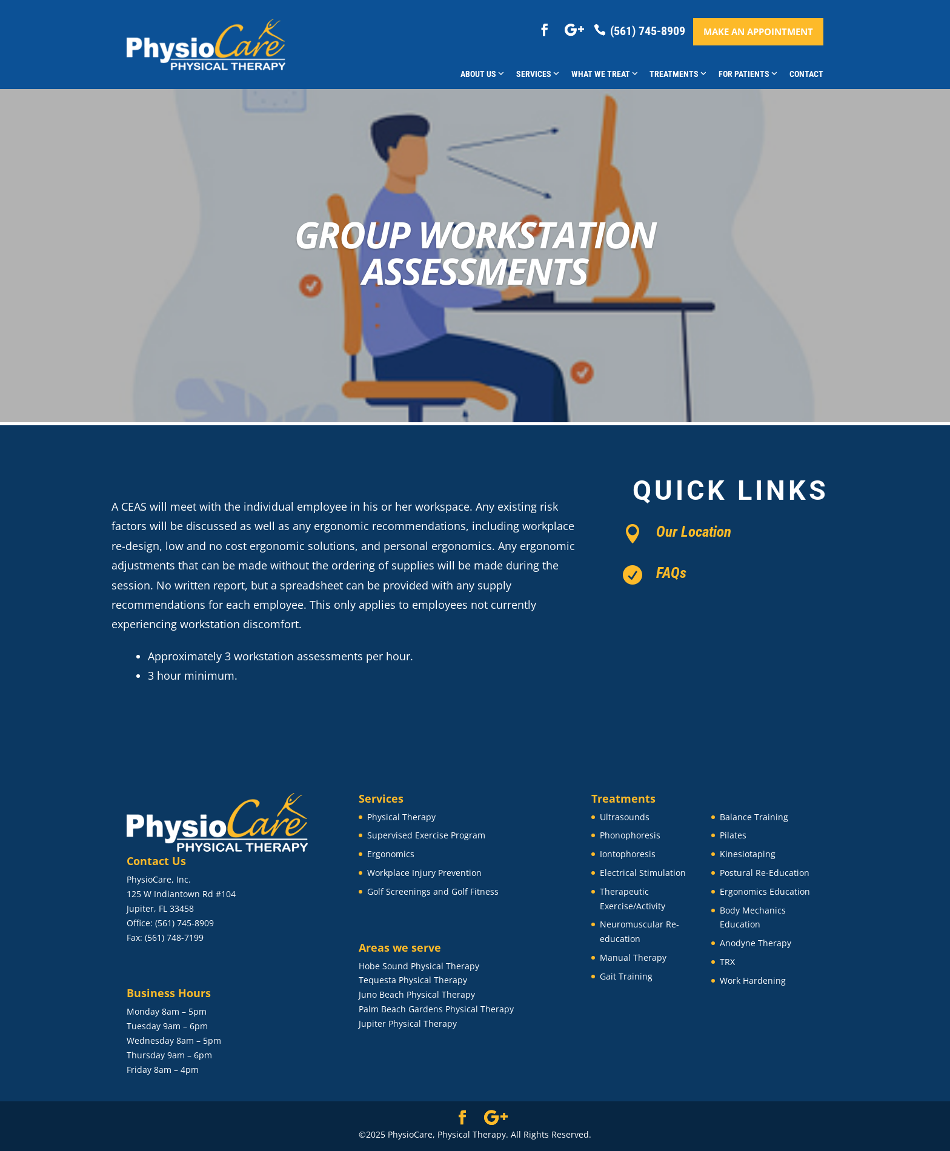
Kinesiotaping (748, 854)
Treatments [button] (677, 74)
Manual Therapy (633, 957)
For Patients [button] (748, 74)
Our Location (693, 531)
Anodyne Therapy (755, 943)
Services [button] (537, 74)
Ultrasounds (624, 817)
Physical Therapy (401, 817)
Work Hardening (753, 980)
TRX (727, 961)
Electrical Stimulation (643, 872)
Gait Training (626, 976)
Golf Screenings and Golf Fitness (433, 891)
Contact (806, 74)
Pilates (733, 835)
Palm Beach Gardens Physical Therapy (436, 1009)
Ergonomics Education (765, 891)
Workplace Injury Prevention (424, 872)
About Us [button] (482, 74)
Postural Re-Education (764, 872)
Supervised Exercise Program (426, 835)
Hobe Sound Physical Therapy (419, 966)
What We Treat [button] (604, 74)
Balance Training (754, 817)
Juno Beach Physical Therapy (417, 994)
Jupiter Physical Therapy (408, 1023)
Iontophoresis (628, 854)
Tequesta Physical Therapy (413, 980)
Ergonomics (390, 854)
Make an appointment (758, 31)
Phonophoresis (630, 835)
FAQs (671, 573)
